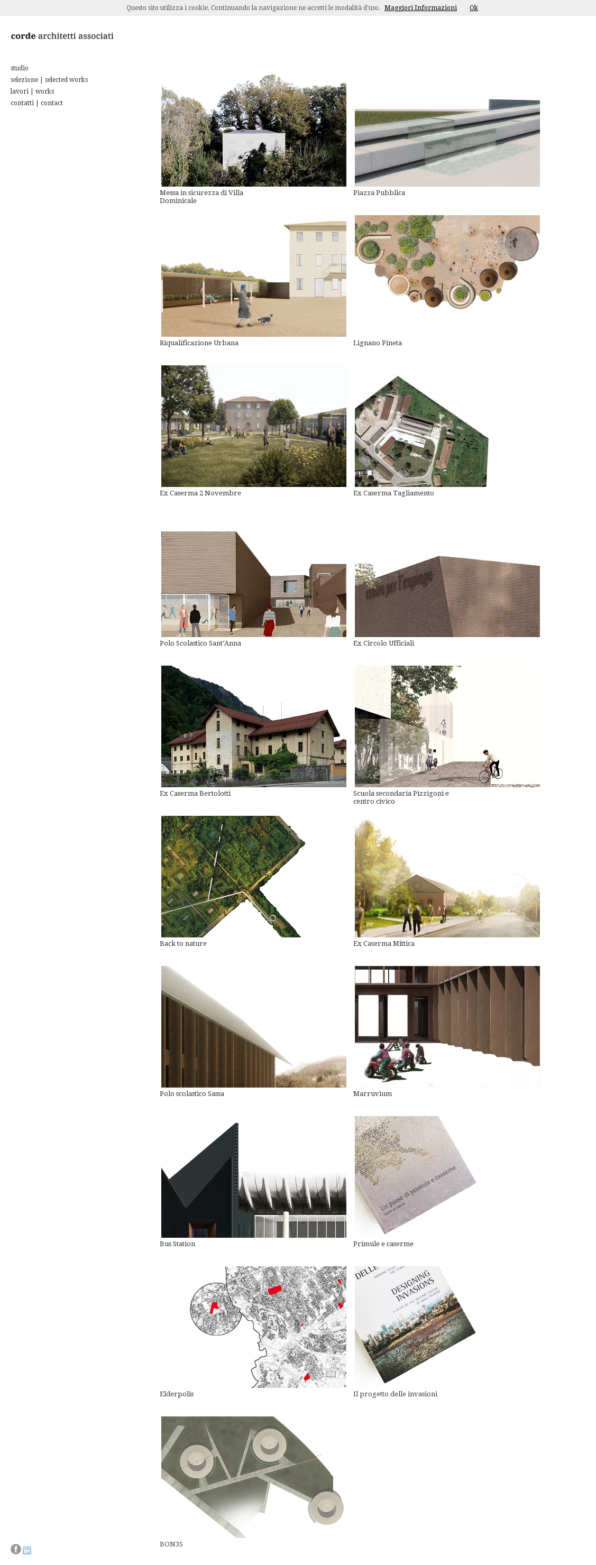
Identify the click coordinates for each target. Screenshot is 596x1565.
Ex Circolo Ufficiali (383, 643)
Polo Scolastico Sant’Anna (200, 643)
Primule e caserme (383, 1244)
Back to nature (183, 943)
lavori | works (32, 91)
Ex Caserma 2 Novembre (200, 493)
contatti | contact (37, 103)
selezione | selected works (49, 80)
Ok (474, 8)
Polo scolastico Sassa (192, 1094)
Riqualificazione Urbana (199, 343)
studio (20, 68)
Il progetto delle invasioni (395, 1394)
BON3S (171, 1544)
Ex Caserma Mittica (384, 943)
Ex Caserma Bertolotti (195, 793)
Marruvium (372, 1094)
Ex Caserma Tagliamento (393, 493)
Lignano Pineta (377, 343)
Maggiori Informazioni (420, 8)
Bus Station (177, 1244)
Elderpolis (177, 1394)
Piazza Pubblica (379, 193)
